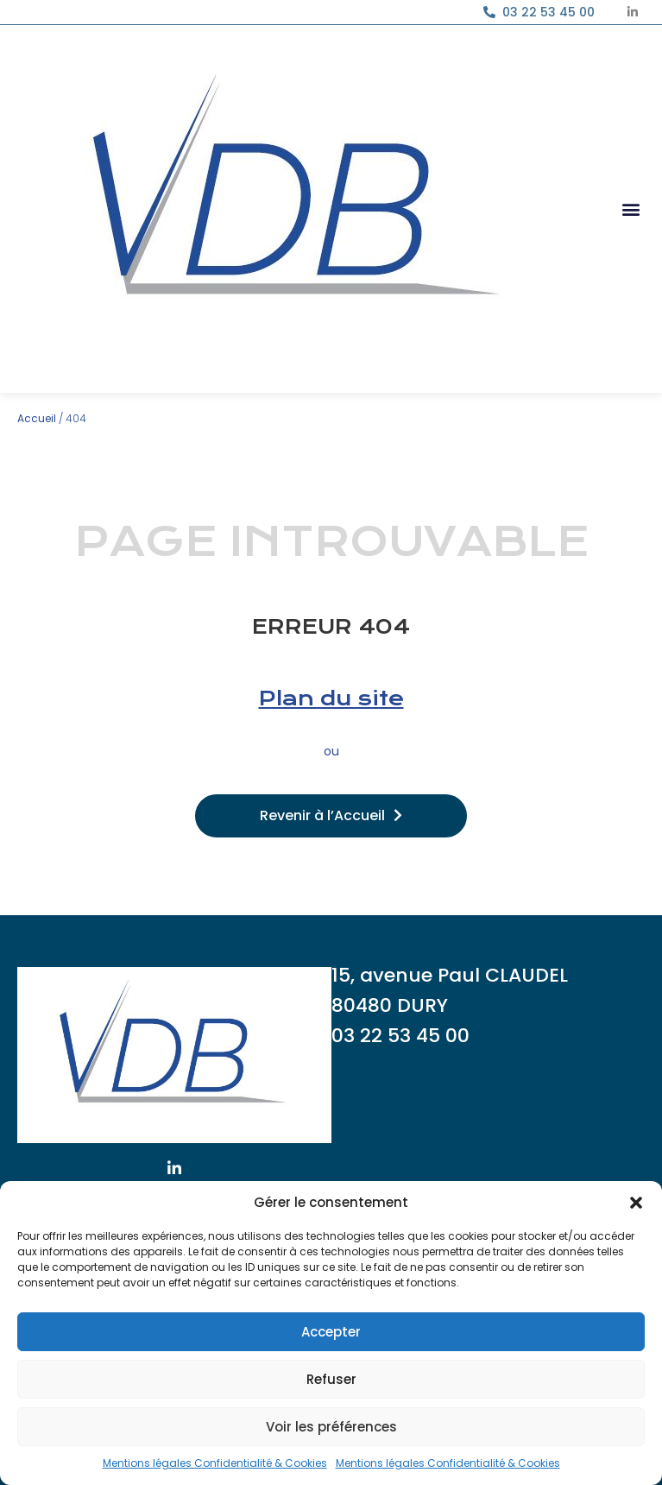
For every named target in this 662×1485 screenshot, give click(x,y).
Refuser (331, 1379)
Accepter (331, 1332)
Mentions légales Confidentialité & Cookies (215, 1463)
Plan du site (331, 698)
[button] (636, 1202)
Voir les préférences (331, 1427)
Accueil (36, 418)
